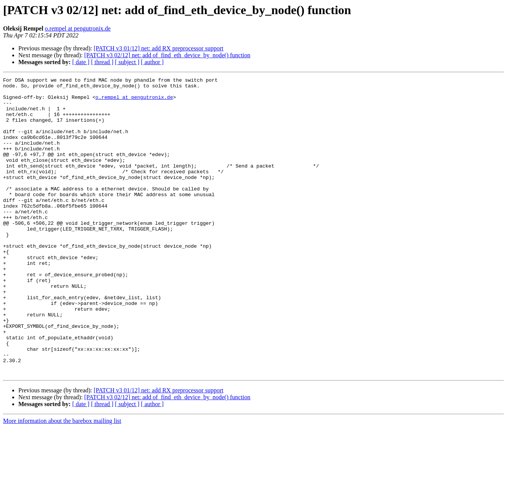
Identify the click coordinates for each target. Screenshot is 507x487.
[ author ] (152, 62)
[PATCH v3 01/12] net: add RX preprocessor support (158, 48)
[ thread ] (102, 62)
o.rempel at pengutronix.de (77, 28)
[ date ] (80, 62)
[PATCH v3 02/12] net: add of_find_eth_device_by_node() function (167, 55)
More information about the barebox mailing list (62, 480)
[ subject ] (127, 62)
